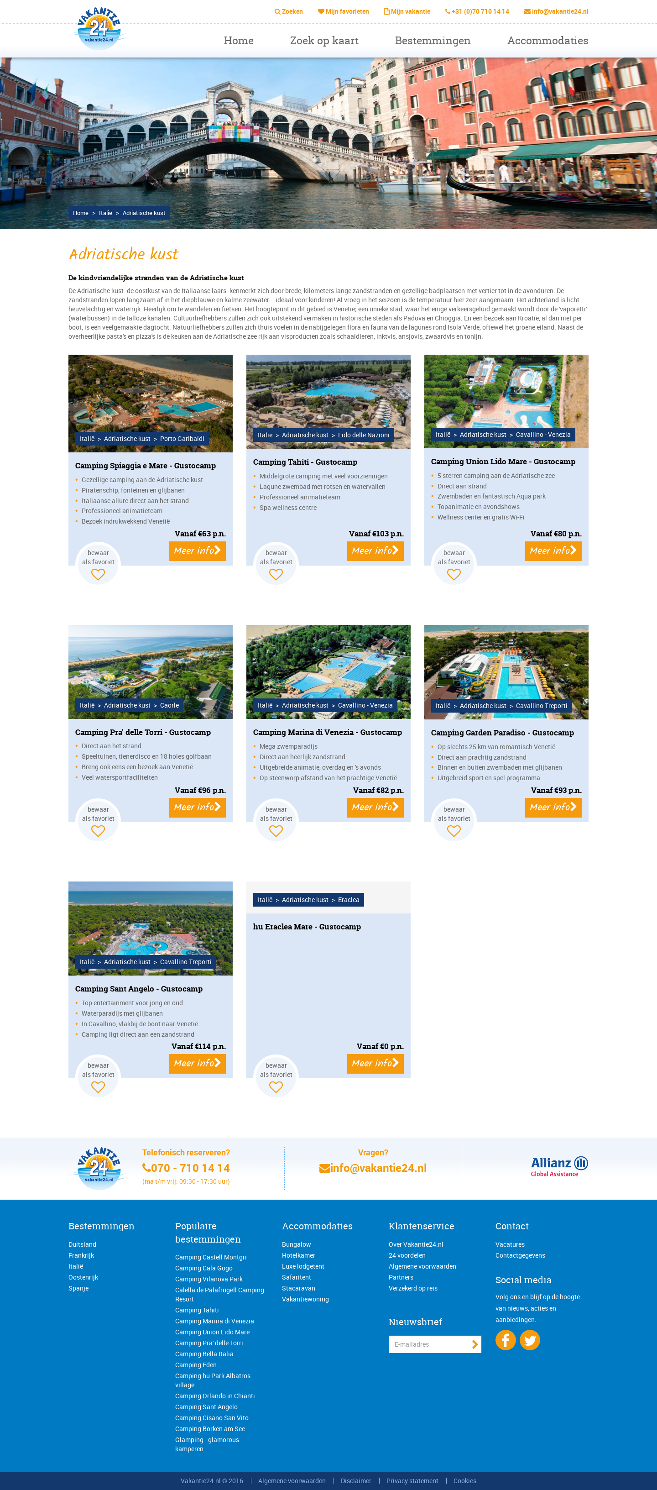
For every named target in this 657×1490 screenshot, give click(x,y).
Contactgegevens (520, 1255)
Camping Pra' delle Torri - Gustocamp (143, 732)
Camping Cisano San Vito (212, 1417)
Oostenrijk (83, 1277)
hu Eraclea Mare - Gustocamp (307, 926)
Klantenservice (421, 1226)
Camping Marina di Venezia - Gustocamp (327, 732)
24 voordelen (407, 1255)
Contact (512, 1226)
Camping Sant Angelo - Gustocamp (139, 988)
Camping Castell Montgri (211, 1257)
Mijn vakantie (410, 11)
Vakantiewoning (305, 1299)
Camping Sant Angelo (206, 1406)
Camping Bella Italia (204, 1353)
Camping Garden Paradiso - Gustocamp (502, 732)
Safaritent (296, 1277)
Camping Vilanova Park (209, 1279)
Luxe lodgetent (303, 1266)
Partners (401, 1277)
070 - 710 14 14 (190, 1167)
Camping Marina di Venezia (214, 1321)
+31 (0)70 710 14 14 (480, 11)
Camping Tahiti (197, 1310)
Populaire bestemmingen (208, 1232)
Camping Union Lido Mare (212, 1331)
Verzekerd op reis (413, 1288)
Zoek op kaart (324, 40)
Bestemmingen (433, 40)
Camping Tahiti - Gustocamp (305, 461)
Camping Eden (196, 1364)
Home (239, 40)
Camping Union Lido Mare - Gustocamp (503, 461)
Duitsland (82, 1244)
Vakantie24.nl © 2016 (212, 1480)
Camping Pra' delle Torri (209, 1342)
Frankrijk (81, 1255)
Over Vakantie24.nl (416, 1244)
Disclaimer (356, 1480)
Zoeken (292, 11)
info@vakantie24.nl (560, 11)
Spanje (78, 1288)
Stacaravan (298, 1288)
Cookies (465, 1480)
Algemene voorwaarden (422, 1266)
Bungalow (296, 1244)
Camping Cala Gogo (204, 1268)
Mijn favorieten (347, 11)
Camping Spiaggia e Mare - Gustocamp (145, 465)
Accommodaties (548, 40)
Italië (75, 1266)
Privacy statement (412, 1480)
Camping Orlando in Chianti (215, 1395)
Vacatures (510, 1244)
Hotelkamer (298, 1255)
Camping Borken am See (210, 1428)
